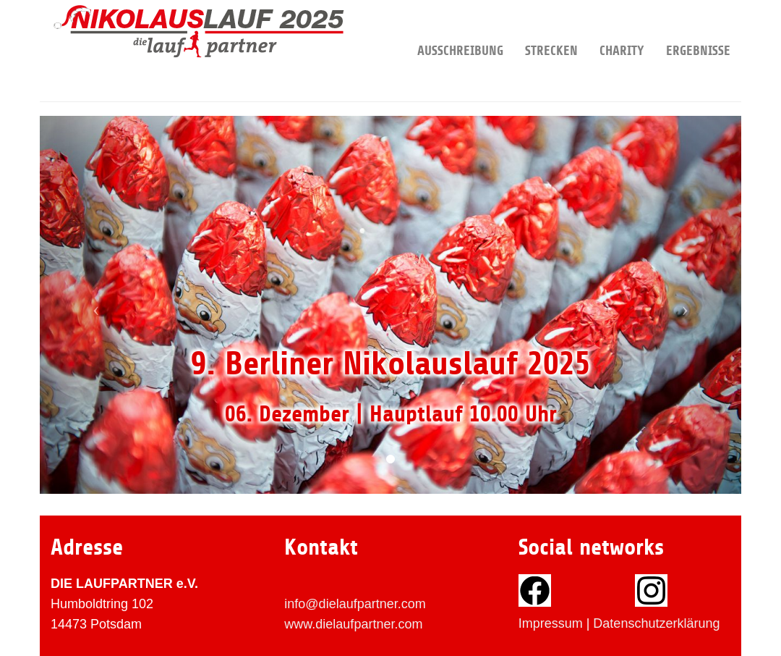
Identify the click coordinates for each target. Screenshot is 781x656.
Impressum (550, 623)
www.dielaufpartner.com (353, 624)
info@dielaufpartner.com (354, 604)
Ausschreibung (460, 29)
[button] (92, 305)
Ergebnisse (698, 29)
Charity (622, 29)
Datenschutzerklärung (656, 623)
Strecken (551, 29)
